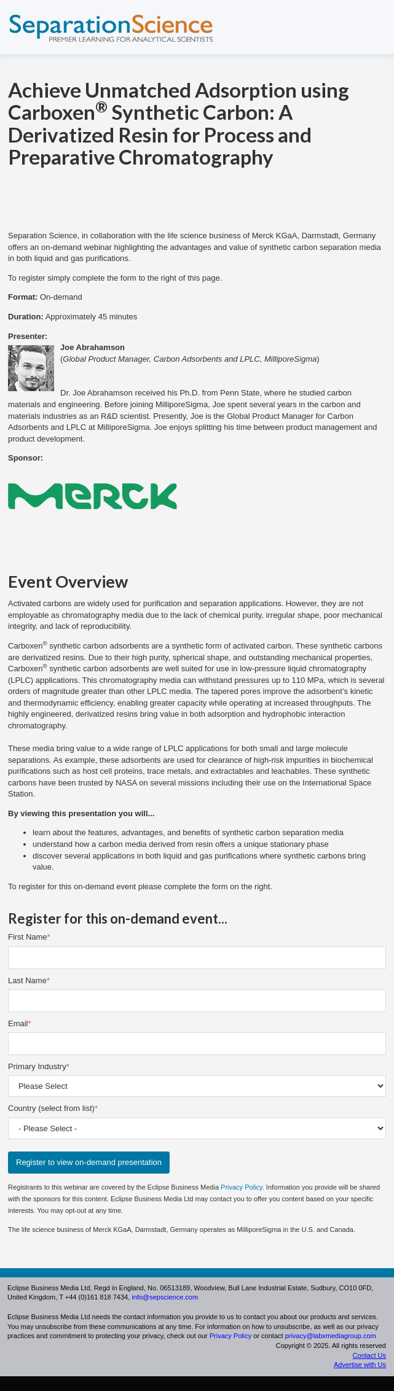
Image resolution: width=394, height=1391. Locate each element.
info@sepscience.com (165, 1297)
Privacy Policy (241, 1187)
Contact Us (369, 1355)
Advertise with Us (360, 1364)
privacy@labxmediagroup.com (330, 1335)
